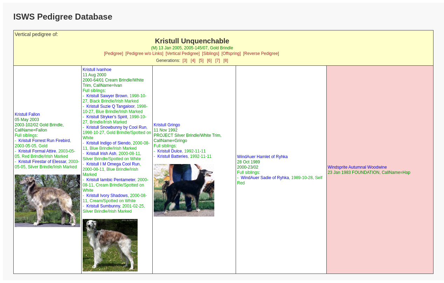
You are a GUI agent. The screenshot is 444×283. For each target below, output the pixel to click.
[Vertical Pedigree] (183, 53)
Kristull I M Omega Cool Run (113, 164)
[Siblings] (210, 53)
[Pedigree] (113, 53)
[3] (184, 60)
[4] (193, 60)
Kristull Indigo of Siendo (108, 143)
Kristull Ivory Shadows (107, 195)
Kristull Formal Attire (37, 151)
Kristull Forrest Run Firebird (44, 140)
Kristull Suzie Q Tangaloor (110, 106)
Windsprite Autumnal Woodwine (357, 167)
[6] (209, 60)
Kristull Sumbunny (103, 206)
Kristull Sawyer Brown (106, 95)
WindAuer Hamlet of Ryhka (262, 156)
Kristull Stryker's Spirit (106, 116)
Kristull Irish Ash (101, 153)
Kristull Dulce (169, 151)
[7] (217, 60)
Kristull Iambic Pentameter (110, 179)
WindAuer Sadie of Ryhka (265, 177)
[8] (225, 60)
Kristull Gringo (167, 124)
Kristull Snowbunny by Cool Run (116, 127)
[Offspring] (231, 53)
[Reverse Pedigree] (261, 53)
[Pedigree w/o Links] (144, 53)
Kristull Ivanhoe (97, 69)
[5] (201, 60)
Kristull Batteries (172, 156)
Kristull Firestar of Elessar (42, 161)
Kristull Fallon (27, 114)
